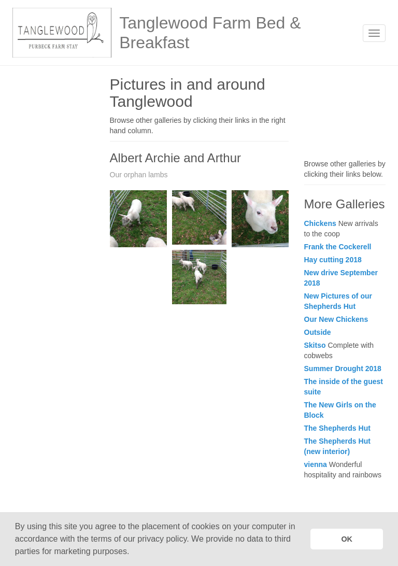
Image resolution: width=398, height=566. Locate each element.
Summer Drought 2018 (342, 368)
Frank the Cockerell (338, 247)
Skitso (315, 345)
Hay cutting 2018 (333, 260)
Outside (317, 332)
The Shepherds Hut (337, 428)
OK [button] (346, 539)
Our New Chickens (336, 319)
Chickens (320, 223)
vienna (315, 464)
